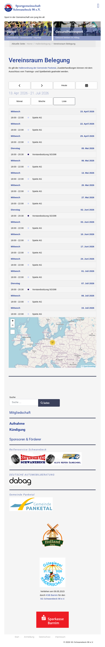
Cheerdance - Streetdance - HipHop (72, 37)
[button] (52, 342)
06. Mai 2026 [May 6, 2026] (87, 160)
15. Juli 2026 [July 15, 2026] (87, 308)
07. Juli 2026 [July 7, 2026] (87, 283)
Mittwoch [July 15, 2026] (15, 308)
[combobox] (23, 402)
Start (17, 637)
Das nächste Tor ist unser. (18, 37)
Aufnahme (16, 423)
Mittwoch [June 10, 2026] (15, 234)
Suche (12, 397)
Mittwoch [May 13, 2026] (15, 173)
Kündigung (17, 429)
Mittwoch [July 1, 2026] (15, 271)
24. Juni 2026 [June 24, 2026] (87, 259)
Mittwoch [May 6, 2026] (15, 160)
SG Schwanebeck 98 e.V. (52, 598)
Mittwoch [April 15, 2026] (15, 111)
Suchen (45, 403)
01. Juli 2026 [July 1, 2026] (87, 271)
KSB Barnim (52, 595)
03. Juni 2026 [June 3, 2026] (87, 222)
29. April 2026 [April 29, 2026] (87, 136)
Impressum (60, 637)
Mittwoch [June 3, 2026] (15, 222)
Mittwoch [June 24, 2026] (15, 259)
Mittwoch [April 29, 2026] (15, 136)
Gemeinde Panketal (22, 494)
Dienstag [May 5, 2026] (15, 148)
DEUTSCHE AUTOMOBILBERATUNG (32, 474)
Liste (64, 101)
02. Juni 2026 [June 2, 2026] (87, 209)
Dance (60, 32)
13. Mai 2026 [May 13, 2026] (87, 173)
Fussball (13, 32)
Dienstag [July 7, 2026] (15, 283)
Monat (19, 101)
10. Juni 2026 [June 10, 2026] (87, 234)
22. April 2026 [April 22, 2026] (87, 123)
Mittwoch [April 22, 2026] (15, 123)
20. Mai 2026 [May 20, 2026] (87, 185)
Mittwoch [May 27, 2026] (15, 197)
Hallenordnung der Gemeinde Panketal (37, 68)
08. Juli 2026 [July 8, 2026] (87, 295)
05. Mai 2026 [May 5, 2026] (87, 148)
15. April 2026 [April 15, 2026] (87, 111)
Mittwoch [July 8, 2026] (15, 295)
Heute (64, 85)
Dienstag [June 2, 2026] (15, 209)
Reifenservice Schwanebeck (28, 449)
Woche (42, 101)
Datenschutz (44, 637)
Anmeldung (29, 637)
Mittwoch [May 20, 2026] (15, 185)
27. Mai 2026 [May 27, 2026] (87, 197)
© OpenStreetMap (89, 366)
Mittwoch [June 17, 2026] (15, 246)
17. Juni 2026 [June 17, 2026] (87, 246)
